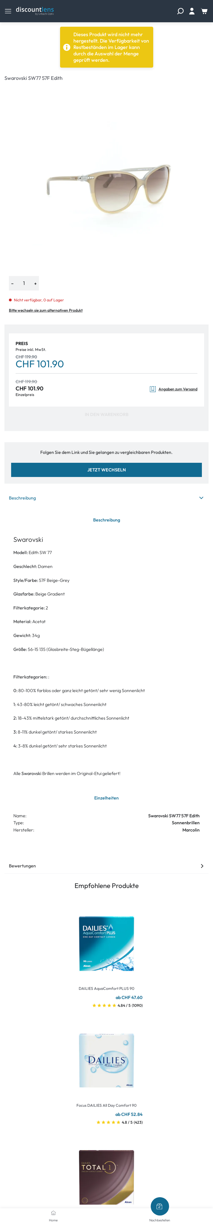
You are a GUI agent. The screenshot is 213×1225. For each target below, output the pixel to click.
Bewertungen (106, 866)
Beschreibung (106, 498)
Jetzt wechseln (106, 470)
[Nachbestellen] (160, 1206)
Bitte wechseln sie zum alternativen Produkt (46, 310)
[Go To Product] (106, 940)
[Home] (53, 1213)
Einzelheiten (106, 798)
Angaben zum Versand (173, 389)
